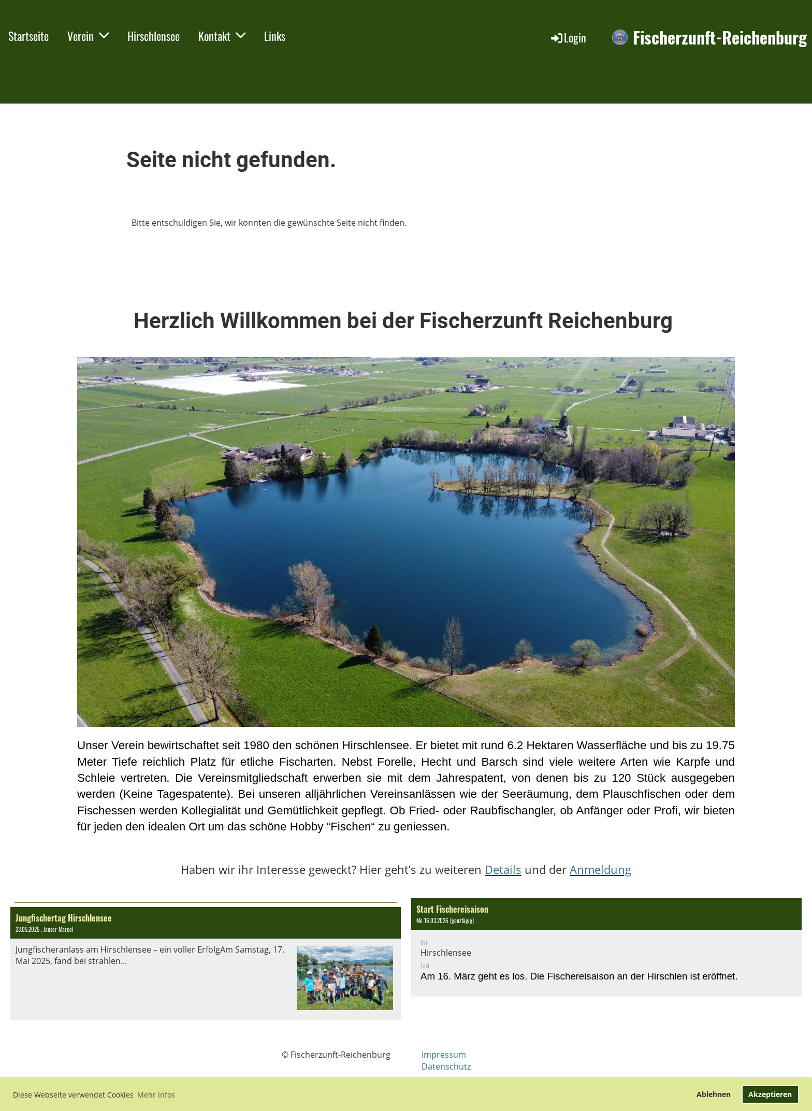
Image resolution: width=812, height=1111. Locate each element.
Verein (88, 35)
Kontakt (221, 35)
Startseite (28, 35)
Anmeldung (600, 869)
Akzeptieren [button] (770, 1094)
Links (274, 35)
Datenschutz (446, 1066)
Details (503, 869)
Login (567, 37)
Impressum (444, 1054)
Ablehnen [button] (714, 1094)
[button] (606, 947)
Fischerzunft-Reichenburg (720, 37)
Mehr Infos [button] (156, 1095)
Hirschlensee (153, 35)
